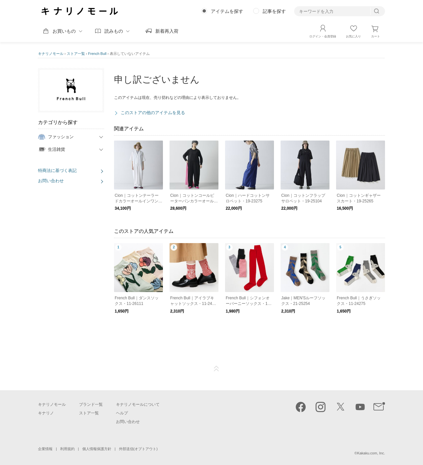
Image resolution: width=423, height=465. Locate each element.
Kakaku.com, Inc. (371, 453)
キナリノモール (50, 54)
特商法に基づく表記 (57, 170)
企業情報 (45, 449)
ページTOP (216, 369)
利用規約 (67, 449)
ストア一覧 (76, 54)
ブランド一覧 (91, 404)
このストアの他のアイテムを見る (153, 112)
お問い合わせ (51, 180)
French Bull (97, 54)
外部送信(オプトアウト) (138, 449)
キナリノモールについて (138, 404)
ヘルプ (122, 413)
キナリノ (46, 413)
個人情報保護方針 (96, 449)
